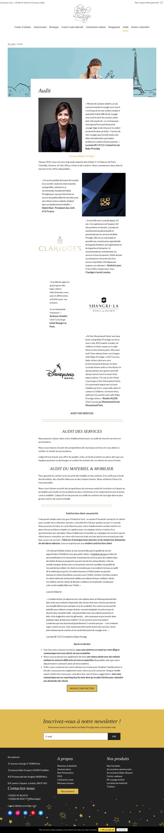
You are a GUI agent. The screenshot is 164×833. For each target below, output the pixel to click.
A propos (65, 759)
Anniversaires (64, 769)
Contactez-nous (65, 780)
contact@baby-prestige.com (22, 806)
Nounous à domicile (67, 766)
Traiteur (111, 786)
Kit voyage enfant (116, 780)
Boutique (54, 27)
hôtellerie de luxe (99, 554)
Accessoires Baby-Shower (120, 773)
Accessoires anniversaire (119, 769)
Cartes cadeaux (114, 776)
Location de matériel (117, 783)
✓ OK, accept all (107, 829)
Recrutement (68, 791)
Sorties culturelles (140, 27)
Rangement (114, 27)
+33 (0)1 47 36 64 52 (22, 3)
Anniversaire (40, 27)
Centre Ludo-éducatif (72, 27)
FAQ (59, 776)
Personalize (122, 830)
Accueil (11, 44)
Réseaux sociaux (65, 783)
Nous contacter (82, 688)
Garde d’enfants (22, 27)
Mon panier (152, 3)
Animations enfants (96, 27)
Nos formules (113, 766)
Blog (42, 3)
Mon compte (140, 3)
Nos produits (118, 759)
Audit (126, 27)
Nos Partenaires (65, 773)
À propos (35, 3)
